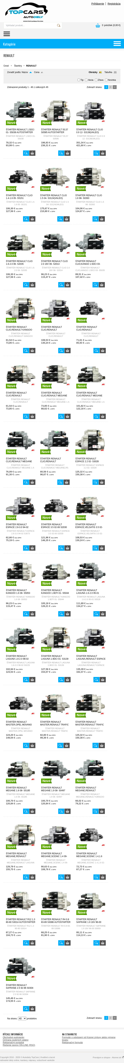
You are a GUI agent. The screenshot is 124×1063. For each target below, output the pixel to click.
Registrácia (114, 3)
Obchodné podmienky (13, 1037)
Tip (82, 80)
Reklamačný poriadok (13, 1042)
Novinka (112, 80)
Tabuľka (108, 72)
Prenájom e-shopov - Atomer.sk (108, 1057)
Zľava (100, 80)
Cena (36, 72)
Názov (25, 72)
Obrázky (93, 72)
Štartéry (18, 66)
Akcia (90, 80)
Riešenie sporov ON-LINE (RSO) (19, 1045)
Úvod (6, 66)
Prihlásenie (97, 3)
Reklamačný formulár (72, 1042)
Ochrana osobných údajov (15, 1040)
